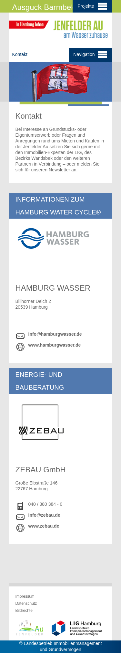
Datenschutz (26, 603)
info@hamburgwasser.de (55, 334)
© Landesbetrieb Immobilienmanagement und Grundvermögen (60, 646)
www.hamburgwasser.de (54, 345)
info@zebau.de (44, 515)
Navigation (90, 55)
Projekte (92, 6)
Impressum (25, 596)
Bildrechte (24, 610)
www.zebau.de (43, 526)
